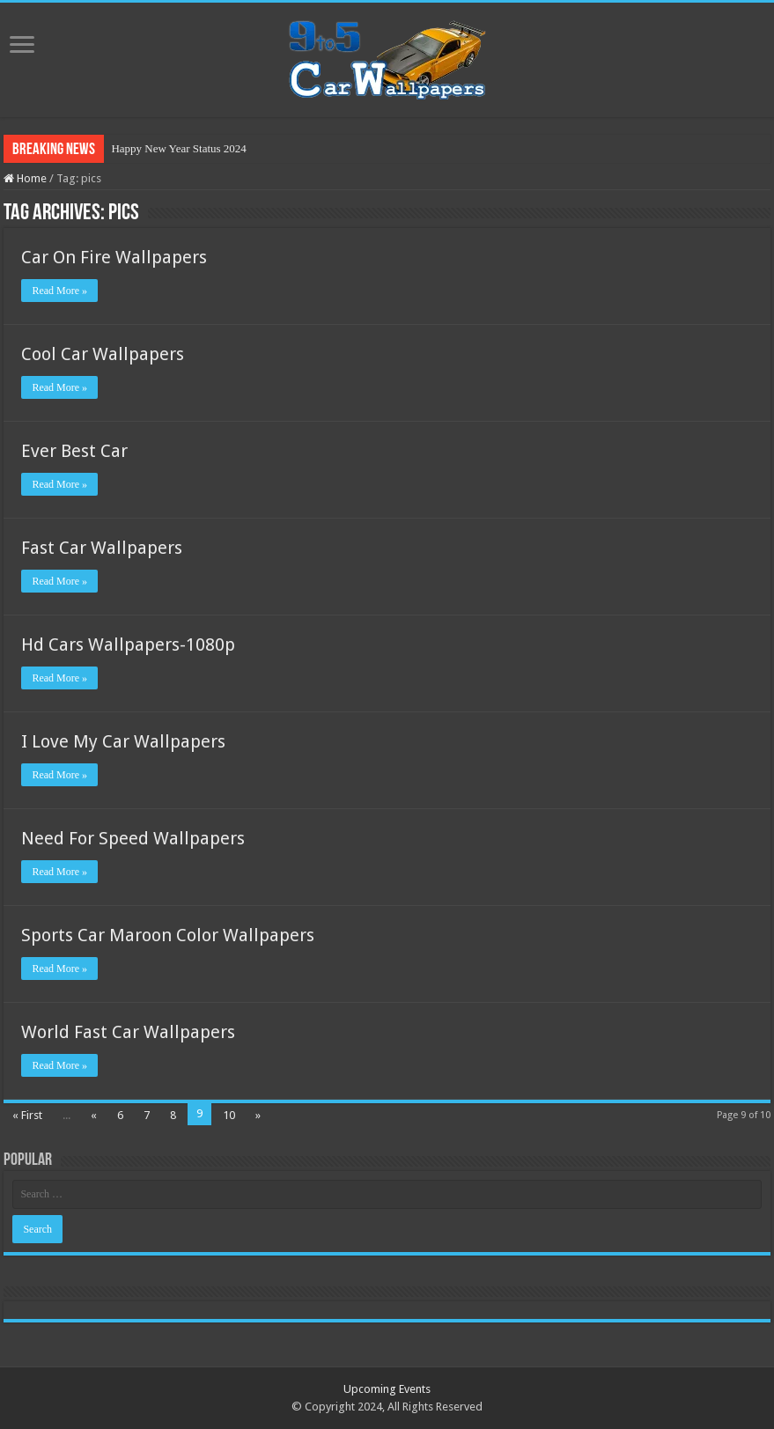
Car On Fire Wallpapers (114, 257)
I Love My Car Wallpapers (123, 741)
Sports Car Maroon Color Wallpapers (167, 935)
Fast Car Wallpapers (101, 547)
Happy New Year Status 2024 (178, 148)
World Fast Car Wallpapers (128, 1031)
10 (229, 1115)
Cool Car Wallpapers (102, 354)
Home (25, 178)
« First (27, 1115)
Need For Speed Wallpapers (133, 838)
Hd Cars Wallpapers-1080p (128, 644)
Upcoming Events (387, 1389)
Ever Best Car (74, 450)
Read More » (59, 290)
